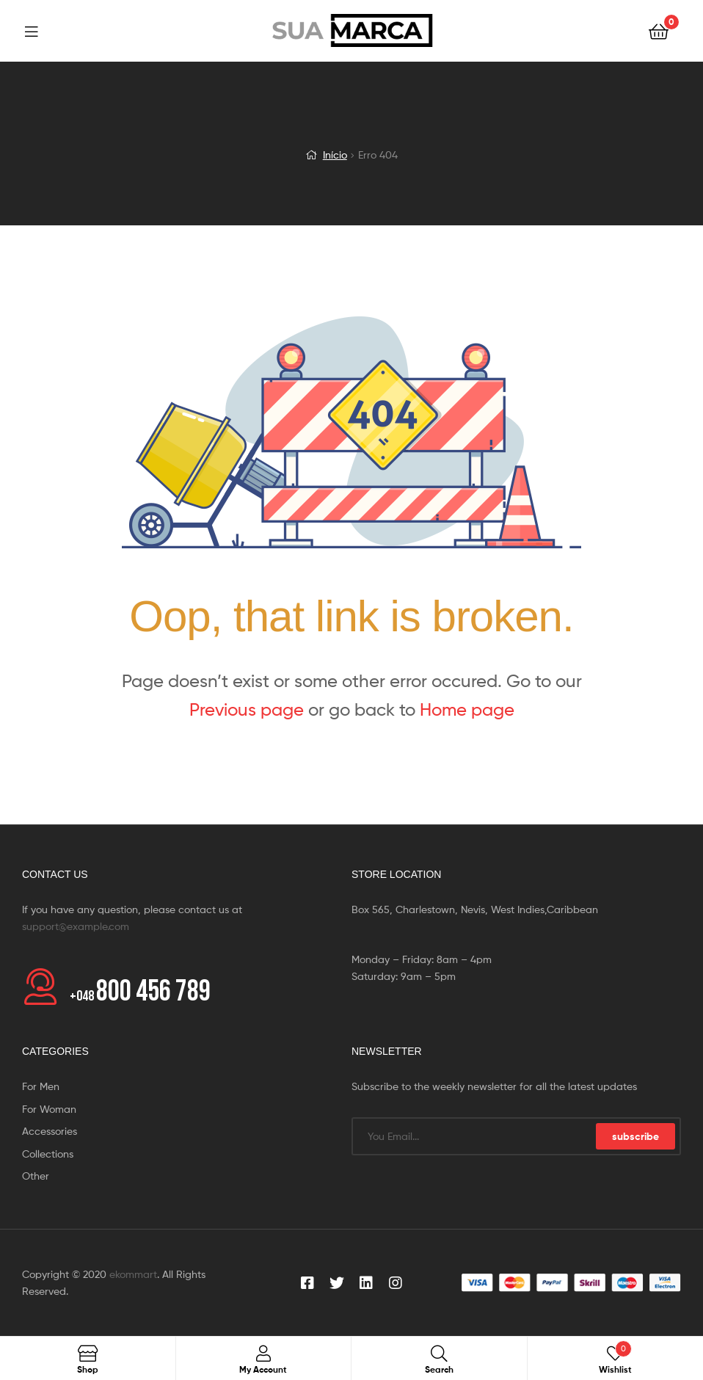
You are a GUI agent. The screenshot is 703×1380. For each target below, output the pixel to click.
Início (335, 154)
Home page (467, 709)
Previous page (246, 709)
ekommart (133, 1274)
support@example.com (75, 926)
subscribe (635, 1136)
